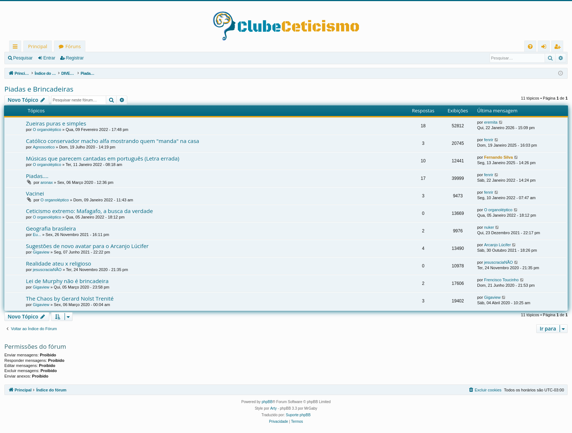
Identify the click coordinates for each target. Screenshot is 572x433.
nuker (489, 227)
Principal (37, 46)
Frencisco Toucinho (501, 280)
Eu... (37, 234)
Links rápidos (16, 47)
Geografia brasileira (51, 228)
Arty (273, 408)
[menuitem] (530, 46)
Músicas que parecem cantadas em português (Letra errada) (102, 158)
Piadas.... (37, 175)
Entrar (49, 58)
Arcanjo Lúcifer (497, 245)
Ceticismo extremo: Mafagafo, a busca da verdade (89, 210)
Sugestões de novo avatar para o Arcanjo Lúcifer (87, 246)
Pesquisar (22, 58)
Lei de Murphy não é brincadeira (67, 281)
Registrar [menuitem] (559, 47)
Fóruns (73, 46)
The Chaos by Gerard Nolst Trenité (69, 298)
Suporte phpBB (298, 415)
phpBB (267, 402)
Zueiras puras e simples (56, 123)
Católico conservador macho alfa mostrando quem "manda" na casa (112, 140)
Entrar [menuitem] (545, 47)
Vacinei (35, 193)
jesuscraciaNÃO (47, 269)
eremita (491, 122)
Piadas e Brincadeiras (38, 89)
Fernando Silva (498, 157)
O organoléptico (47, 129)
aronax (46, 182)
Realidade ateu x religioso (58, 263)
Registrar (75, 58)
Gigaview (41, 252)
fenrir (488, 140)
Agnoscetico (44, 147)
